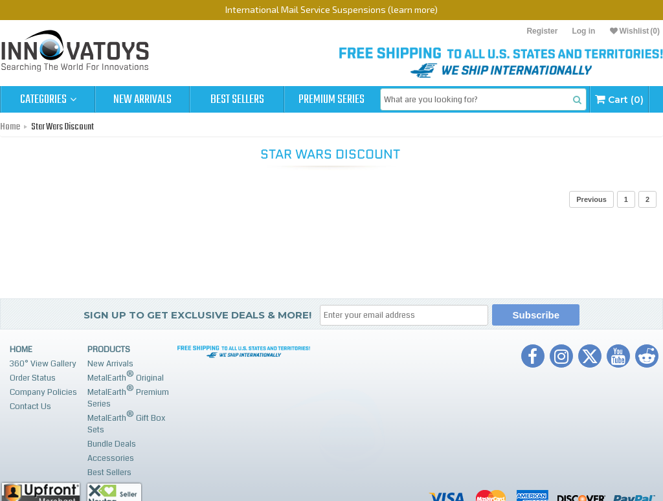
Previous (591, 199)
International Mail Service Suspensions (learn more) (331, 9)
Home (10, 127)
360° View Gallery (43, 364)
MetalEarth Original (125, 376)
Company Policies (43, 392)
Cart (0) (619, 99)
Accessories (110, 458)
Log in (583, 31)
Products (108, 349)
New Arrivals (142, 99)
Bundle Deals (111, 444)
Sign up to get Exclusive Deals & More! (197, 315)
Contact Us (30, 406)
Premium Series (331, 99)
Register (541, 31)
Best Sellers (237, 99)
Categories (48, 99)
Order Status (33, 378)
